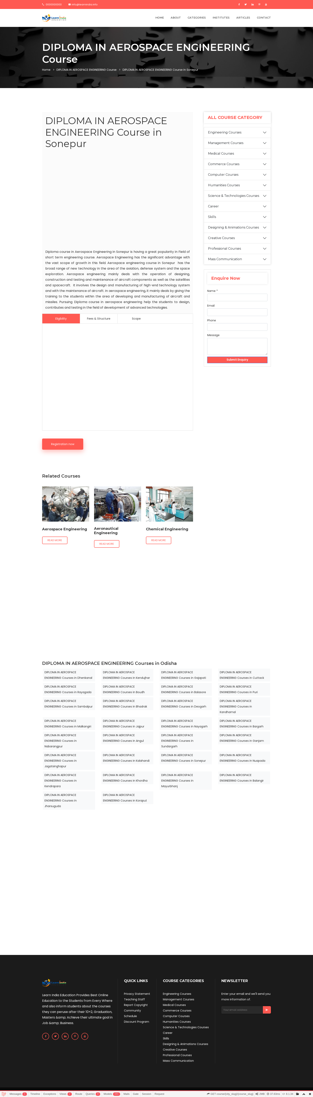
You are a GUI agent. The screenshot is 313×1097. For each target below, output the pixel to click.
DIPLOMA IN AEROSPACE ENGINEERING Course (86, 69)
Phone (211, 320)
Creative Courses (221, 238)
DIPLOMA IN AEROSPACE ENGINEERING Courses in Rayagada (68, 689)
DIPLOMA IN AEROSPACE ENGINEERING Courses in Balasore (183, 689)
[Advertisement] (117, 200)
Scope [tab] (136, 319)
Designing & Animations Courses (233, 227)
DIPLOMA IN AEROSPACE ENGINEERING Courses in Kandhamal (236, 706)
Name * (212, 291)
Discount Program (136, 1022)
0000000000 (52, 4)
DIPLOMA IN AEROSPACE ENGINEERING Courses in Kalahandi (126, 758)
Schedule (130, 1016)
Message (213, 335)
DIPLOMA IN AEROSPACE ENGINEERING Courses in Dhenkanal (68, 675)
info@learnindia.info (83, 4)
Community (132, 1011)
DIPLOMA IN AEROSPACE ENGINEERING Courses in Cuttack (242, 675)
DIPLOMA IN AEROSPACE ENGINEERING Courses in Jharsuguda (61, 800)
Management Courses (225, 143)
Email (211, 306)
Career (213, 206)
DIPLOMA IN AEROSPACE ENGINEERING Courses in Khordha (125, 778)
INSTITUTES (221, 17)
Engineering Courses (224, 132)
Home (46, 69)
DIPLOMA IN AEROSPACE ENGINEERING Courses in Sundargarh (177, 740)
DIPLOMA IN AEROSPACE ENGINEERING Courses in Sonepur (183, 758)
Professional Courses (224, 248)
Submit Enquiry (237, 360)
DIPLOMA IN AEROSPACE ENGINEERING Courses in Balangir (242, 778)
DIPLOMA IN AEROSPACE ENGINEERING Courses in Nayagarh (184, 723)
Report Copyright (136, 1005)
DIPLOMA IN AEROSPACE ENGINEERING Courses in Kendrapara (61, 780)
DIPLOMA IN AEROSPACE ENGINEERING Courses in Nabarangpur (61, 740)
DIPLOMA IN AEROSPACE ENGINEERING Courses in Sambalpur (69, 703)
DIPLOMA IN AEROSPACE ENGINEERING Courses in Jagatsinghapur (61, 760)
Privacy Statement (137, 994)
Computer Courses (223, 175)
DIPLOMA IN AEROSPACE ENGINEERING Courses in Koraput (125, 798)
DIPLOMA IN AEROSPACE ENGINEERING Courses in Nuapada (242, 758)
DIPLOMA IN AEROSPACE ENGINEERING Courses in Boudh (124, 689)
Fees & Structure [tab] (98, 319)
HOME (159, 17)
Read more (55, 540)
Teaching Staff (134, 999)
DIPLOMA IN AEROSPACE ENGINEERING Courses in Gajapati (183, 675)
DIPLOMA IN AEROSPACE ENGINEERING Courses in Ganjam (242, 738)
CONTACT (264, 17)
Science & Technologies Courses (233, 196)
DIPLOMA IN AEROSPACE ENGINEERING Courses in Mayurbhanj (177, 780)
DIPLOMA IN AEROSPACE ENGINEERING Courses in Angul (123, 738)
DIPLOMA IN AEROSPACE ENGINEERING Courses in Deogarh (183, 703)
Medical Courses (221, 153)
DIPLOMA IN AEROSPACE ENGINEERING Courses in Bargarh (241, 723)
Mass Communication (225, 259)
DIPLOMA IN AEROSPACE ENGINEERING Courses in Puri (239, 689)
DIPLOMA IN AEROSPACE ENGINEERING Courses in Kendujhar (126, 675)
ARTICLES (243, 17)
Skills (212, 217)
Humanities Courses (224, 185)
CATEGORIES (197, 17)
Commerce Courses (223, 164)
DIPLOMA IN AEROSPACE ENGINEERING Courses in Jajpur (123, 723)
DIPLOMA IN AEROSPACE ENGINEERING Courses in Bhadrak (125, 703)
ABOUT (176, 17)
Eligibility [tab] (61, 319)
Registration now (62, 444)
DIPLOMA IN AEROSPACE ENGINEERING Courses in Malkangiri (68, 723)
